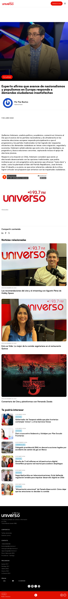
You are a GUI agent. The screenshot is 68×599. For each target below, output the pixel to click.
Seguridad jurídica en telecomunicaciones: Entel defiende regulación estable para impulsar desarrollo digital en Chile (39, 476)
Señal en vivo (56, 3)
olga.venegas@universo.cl (8, 551)
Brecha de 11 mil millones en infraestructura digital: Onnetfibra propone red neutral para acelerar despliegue (39, 462)
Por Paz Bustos (21, 102)
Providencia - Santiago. (8, 555)
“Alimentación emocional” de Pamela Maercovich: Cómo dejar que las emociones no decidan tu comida (40, 490)
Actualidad (7, 77)
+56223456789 (5, 544)
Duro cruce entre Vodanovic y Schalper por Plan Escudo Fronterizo (38, 434)
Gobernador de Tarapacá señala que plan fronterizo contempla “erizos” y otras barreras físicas (36, 420)
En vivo (4, 594)
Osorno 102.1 (5, 571)
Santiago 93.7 (5, 566)
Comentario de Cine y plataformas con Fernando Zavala (26, 401)
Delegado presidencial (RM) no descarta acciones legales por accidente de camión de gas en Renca (40, 448)
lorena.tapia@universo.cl (8, 546)
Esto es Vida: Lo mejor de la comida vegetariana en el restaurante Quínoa (31, 347)
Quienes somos (6, 535)
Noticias (18, 417)
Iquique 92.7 (4, 564)
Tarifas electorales (6, 533)
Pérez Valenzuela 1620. (8, 553)
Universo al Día (20, 444)
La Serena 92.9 (5, 573)
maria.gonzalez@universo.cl (9, 548)
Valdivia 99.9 (5, 568)
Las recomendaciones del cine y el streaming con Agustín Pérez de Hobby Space (31, 291)
